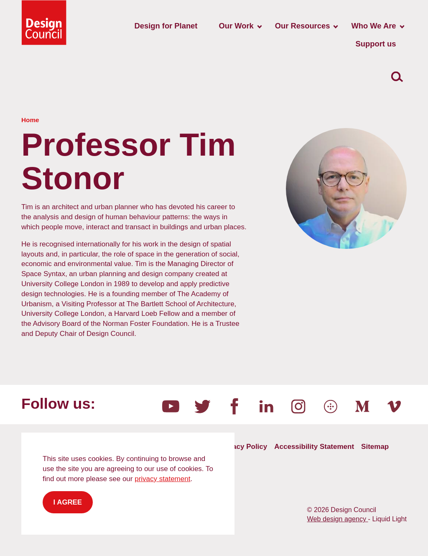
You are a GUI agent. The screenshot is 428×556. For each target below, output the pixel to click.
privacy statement (162, 479)
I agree (68, 502)
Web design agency (337, 519)
